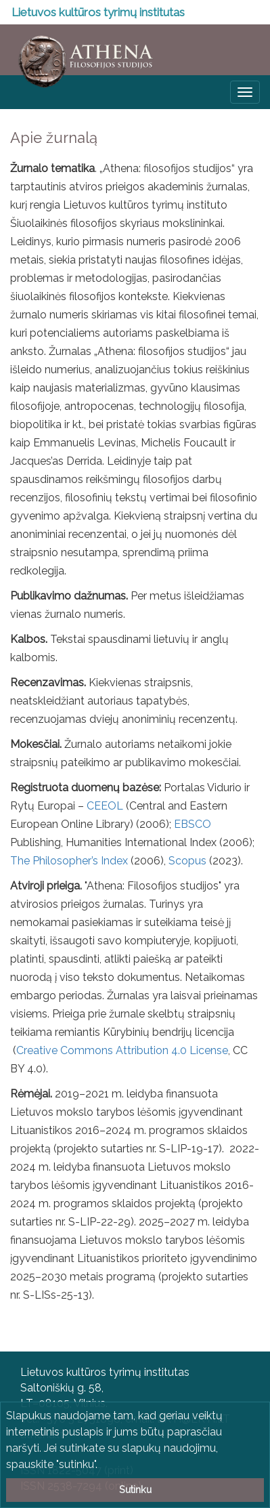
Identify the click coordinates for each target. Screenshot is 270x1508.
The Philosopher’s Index (69, 860)
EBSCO (192, 824)
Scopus (187, 860)
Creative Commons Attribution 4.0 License (122, 1050)
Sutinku (135, 1489)
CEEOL (105, 805)
